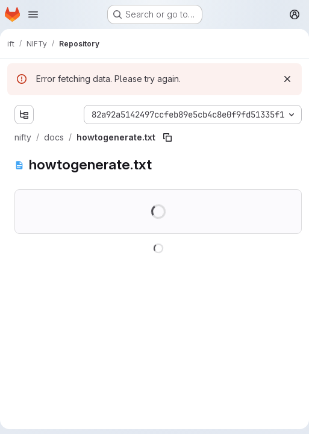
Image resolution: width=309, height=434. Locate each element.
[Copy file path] (167, 137)
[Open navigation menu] (33, 14)
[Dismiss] (287, 79)
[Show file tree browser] (24, 114)
